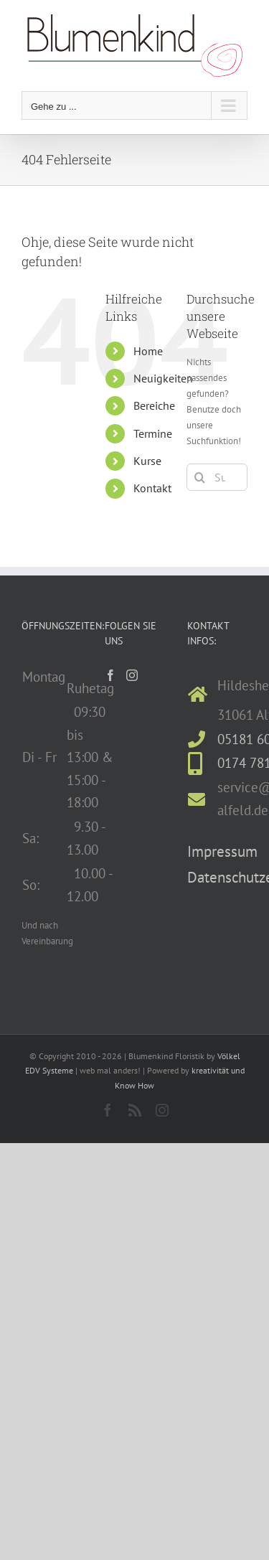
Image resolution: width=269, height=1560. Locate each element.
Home (148, 351)
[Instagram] (132, 675)
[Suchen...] (217, 477)
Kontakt (152, 488)
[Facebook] (110, 675)
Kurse (147, 461)
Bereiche (154, 405)
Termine (152, 433)
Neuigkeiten (163, 378)
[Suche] (200, 477)
